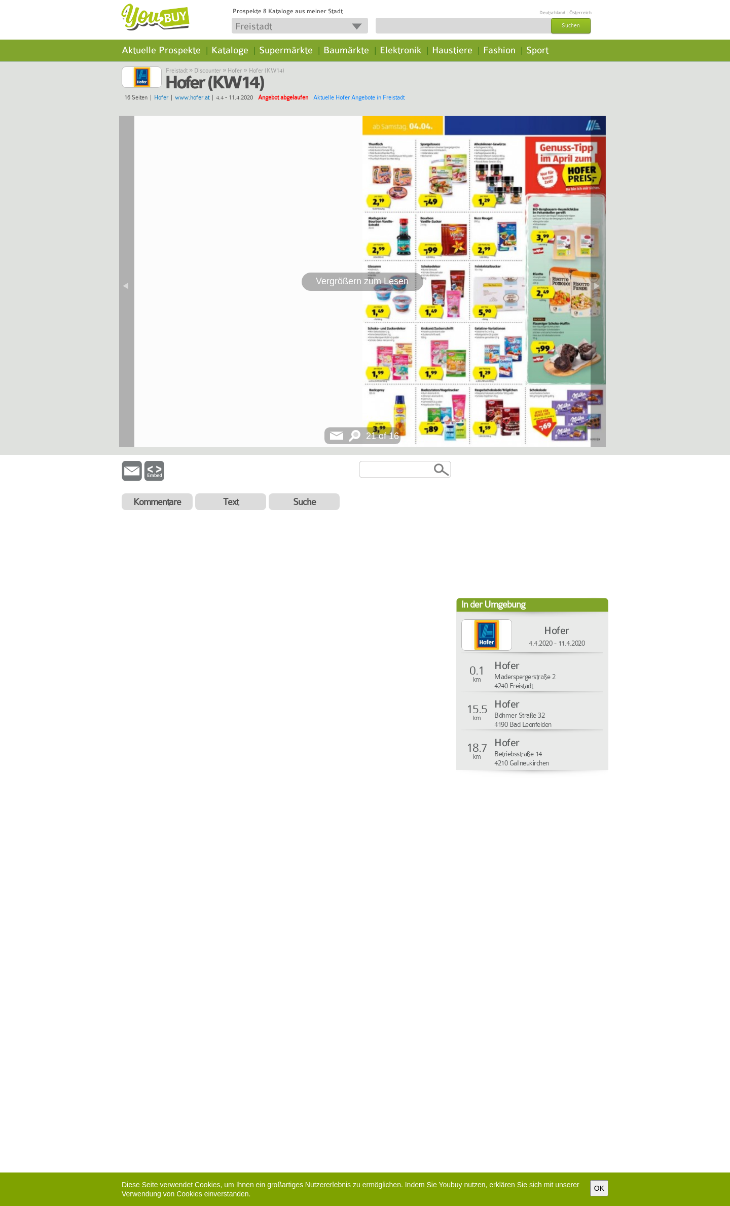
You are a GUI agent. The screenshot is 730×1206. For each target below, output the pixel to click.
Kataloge (229, 50)
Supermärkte (286, 50)
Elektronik (400, 50)
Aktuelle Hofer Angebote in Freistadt (359, 97)
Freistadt (177, 70)
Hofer (235, 70)
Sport (537, 50)
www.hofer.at (192, 97)
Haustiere (452, 50)
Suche (304, 501)
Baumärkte (346, 50)
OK (599, 1188)
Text (230, 501)
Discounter (207, 70)
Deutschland (552, 12)
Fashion (499, 50)
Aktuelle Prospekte (161, 50)
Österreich (580, 12)
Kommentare (157, 501)
